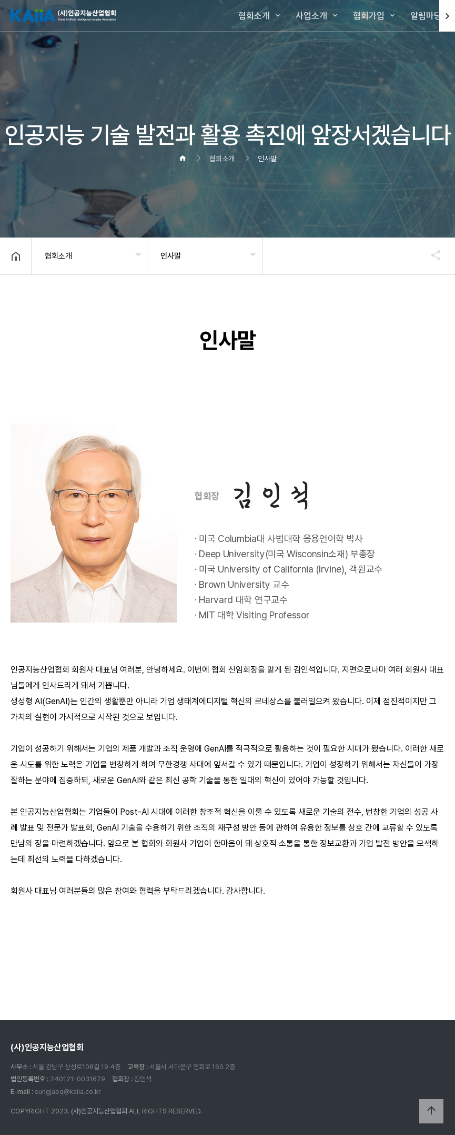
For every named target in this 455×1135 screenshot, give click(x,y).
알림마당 (426, 16)
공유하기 (430, 255)
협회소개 (254, 16)
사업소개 (311, 16)
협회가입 (369, 16)
